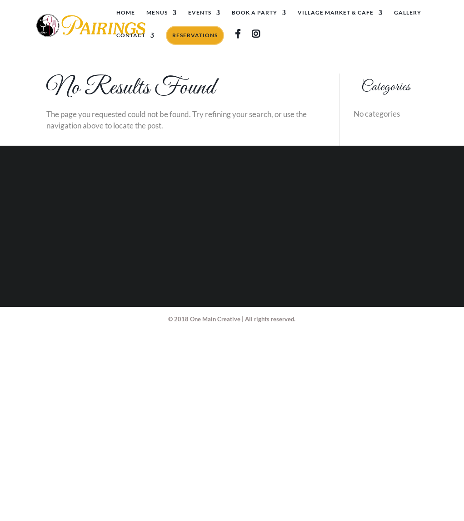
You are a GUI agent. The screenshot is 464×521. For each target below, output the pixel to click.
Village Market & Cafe (336, 13)
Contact (130, 35)
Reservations (195, 35)
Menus (157, 13)
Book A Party (254, 13)
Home (125, 13)
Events (199, 13)
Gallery (407, 13)
